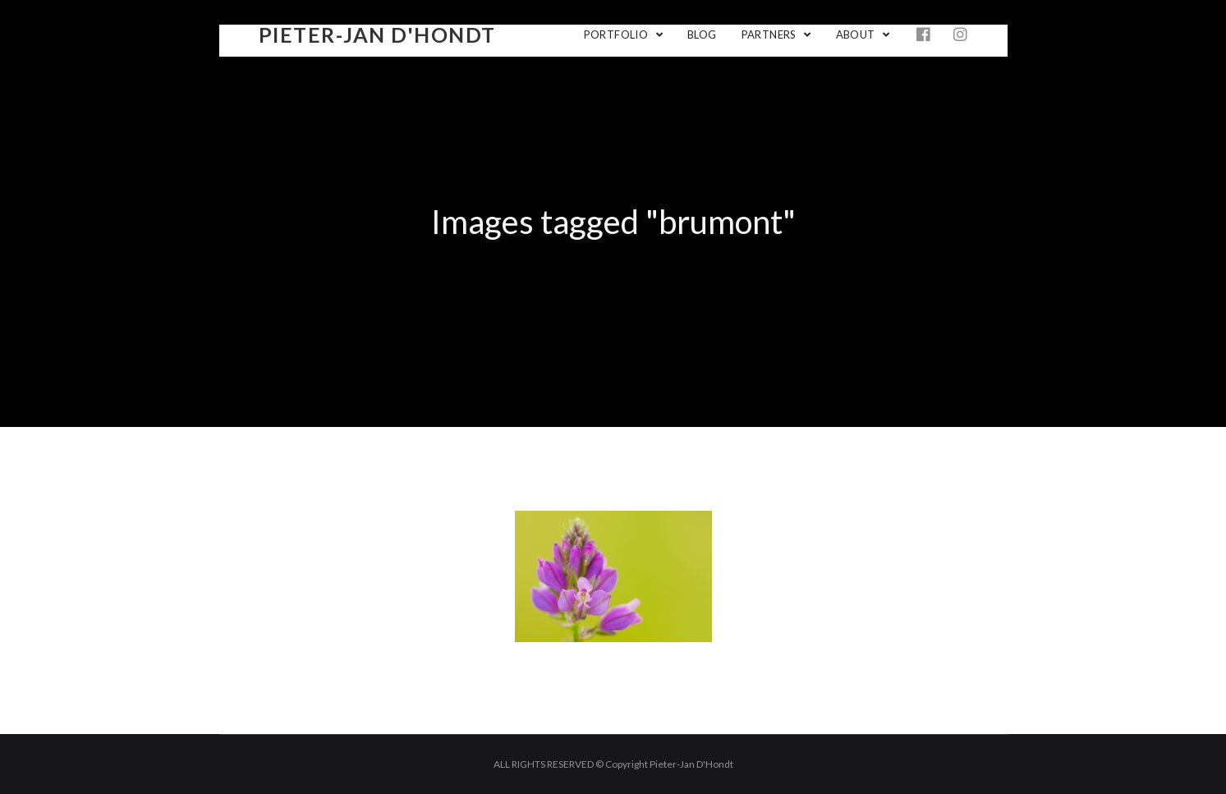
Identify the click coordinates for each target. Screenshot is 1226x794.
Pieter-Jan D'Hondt (377, 34)
